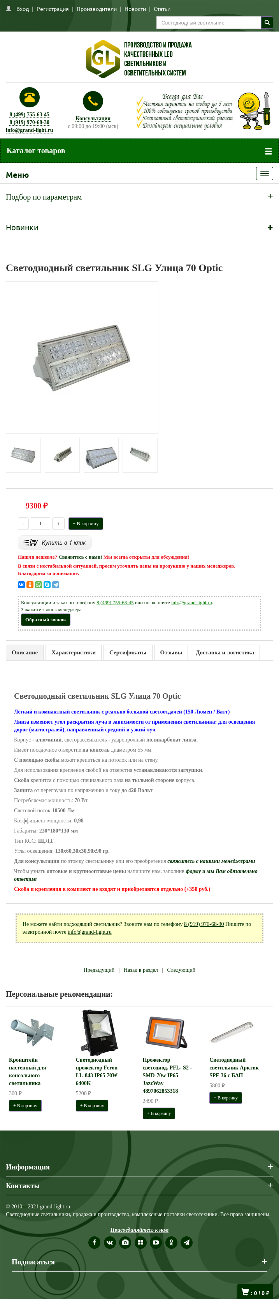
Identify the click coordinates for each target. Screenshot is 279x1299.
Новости (135, 8)
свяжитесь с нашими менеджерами (211, 861)
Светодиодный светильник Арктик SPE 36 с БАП (234, 1067)
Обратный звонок (45, 619)
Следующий (181, 970)
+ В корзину (86, 523)
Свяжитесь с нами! (80, 557)
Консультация (93, 118)
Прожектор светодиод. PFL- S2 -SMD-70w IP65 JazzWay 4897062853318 (167, 1075)
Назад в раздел (141, 970)
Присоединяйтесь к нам (140, 1230)
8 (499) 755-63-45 (29, 114)
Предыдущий (99, 970)
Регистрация (53, 8)
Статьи (162, 8)
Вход (22, 8)
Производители (97, 8)
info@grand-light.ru (29, 130)
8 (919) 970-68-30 (29, 122)
